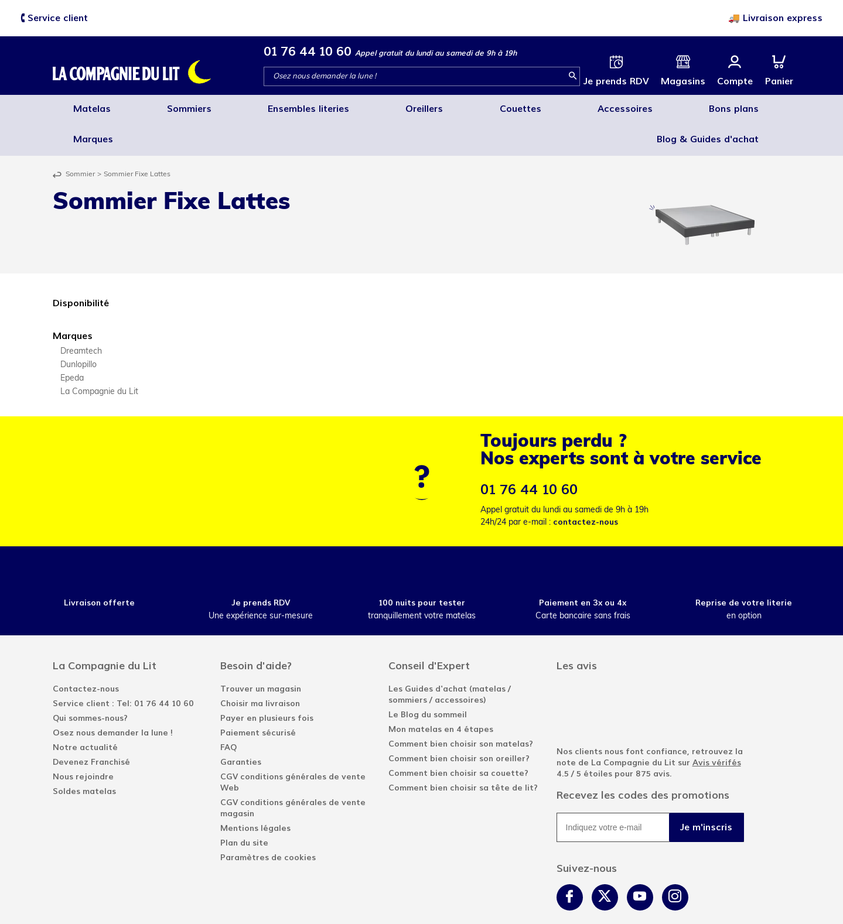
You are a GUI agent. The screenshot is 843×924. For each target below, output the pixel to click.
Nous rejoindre (83, 742)
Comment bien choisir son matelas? (460, 710)
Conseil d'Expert (429, 632)
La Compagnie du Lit (99, 358)
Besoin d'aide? (256, 632)
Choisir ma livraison (260, 669)
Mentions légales (255, 794)
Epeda (72, 344)
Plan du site (244, 809)
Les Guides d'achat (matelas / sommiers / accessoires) (449, 660)
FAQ (228, 713)
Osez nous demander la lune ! (113, 698)
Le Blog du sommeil (427, 680)
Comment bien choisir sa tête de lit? (463, 753)
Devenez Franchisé (91, 728)
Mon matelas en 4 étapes (440, 695)
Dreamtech (81, 317)
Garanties (240, 728)
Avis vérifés (716, 728)
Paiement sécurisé (258, 698)
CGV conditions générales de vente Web (293, 748)
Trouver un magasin (260, 655)
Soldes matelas (84, 757)
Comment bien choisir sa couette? (458, 739)
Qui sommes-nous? (90, 684)
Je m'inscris (706, 793)
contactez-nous (585, 488)
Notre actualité (85, 713)
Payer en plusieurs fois (266, 684)
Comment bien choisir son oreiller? (459, 724)
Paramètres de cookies (268, 823)
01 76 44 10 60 (307, 51)
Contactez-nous (86, 655)
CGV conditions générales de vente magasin (293, 774)
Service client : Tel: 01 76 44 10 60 (123, 669)
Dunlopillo (78, 331)
